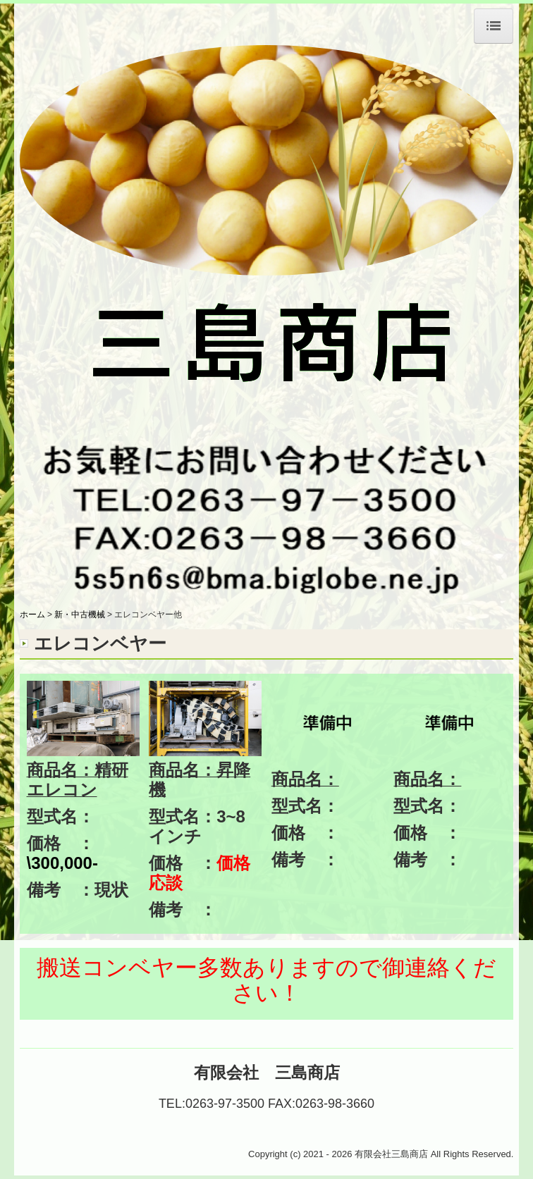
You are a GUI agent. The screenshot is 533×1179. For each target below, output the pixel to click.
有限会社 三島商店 (267, 1072)
